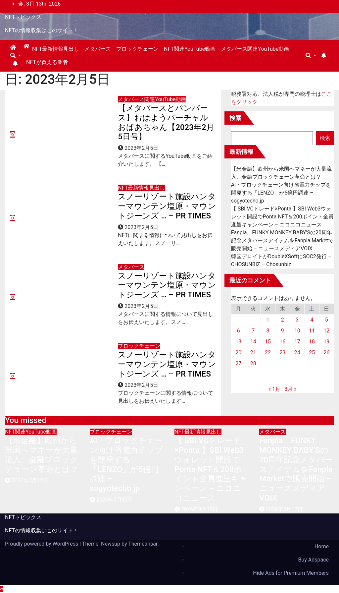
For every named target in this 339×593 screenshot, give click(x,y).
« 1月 (274, 389)
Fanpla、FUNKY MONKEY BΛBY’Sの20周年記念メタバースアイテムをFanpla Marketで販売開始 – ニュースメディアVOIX (282, 240)
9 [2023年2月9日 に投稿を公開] (282, 330)
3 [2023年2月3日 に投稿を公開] (297, 320)
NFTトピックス (23, 17)
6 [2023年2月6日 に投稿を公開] (238, 330)
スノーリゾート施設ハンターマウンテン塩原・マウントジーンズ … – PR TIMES (167, 206)
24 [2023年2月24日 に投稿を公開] (297, 352)
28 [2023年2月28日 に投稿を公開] (253, 363)
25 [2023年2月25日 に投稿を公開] (312, 352)
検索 (235, 117)
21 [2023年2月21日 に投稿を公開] (253, 352)
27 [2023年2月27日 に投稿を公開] (238, 363)
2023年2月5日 (141, 148)
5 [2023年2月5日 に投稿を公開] (326, 320)
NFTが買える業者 (47, 62)
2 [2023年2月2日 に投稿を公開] (282, 320)
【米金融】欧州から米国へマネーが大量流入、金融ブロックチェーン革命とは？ (41, 455)
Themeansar (142, 544)
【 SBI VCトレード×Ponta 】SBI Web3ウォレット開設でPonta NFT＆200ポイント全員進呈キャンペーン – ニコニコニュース (282, 217)
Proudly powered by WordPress (42, 544)
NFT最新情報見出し (55, 49)
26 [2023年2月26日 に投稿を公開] (326, 352)
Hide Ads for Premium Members (291, 573)
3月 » (290, 389)
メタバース (97, 49)
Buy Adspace (313, 560)
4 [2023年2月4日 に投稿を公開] (311, 320)
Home (322, 546)
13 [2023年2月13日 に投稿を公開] (238, 341)
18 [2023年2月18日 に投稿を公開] (312, 341)
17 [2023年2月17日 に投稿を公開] (297, 341)
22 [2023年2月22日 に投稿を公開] (268, 352)
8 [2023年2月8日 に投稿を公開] (267, 330)
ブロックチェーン (137, 49)
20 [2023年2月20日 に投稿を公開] (238, 352)
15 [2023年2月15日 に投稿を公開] (268, 341)
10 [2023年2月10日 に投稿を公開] (297, 330)
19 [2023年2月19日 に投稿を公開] (326, 341)
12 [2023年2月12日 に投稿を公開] (326, 330)
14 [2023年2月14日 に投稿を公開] (253, 341)
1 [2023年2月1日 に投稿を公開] (267, 320)
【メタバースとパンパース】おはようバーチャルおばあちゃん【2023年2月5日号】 (166, 122)
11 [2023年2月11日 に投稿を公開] (312, 330)
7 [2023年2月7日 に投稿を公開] (253, 330)
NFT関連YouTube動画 (190, 49)
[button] (15, 55)
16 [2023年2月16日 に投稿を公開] (282, 341)
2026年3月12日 (30, 480)
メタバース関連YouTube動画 (255, 49)
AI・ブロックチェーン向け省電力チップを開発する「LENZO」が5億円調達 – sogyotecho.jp (281, 193)
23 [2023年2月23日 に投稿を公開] (282, 352)
